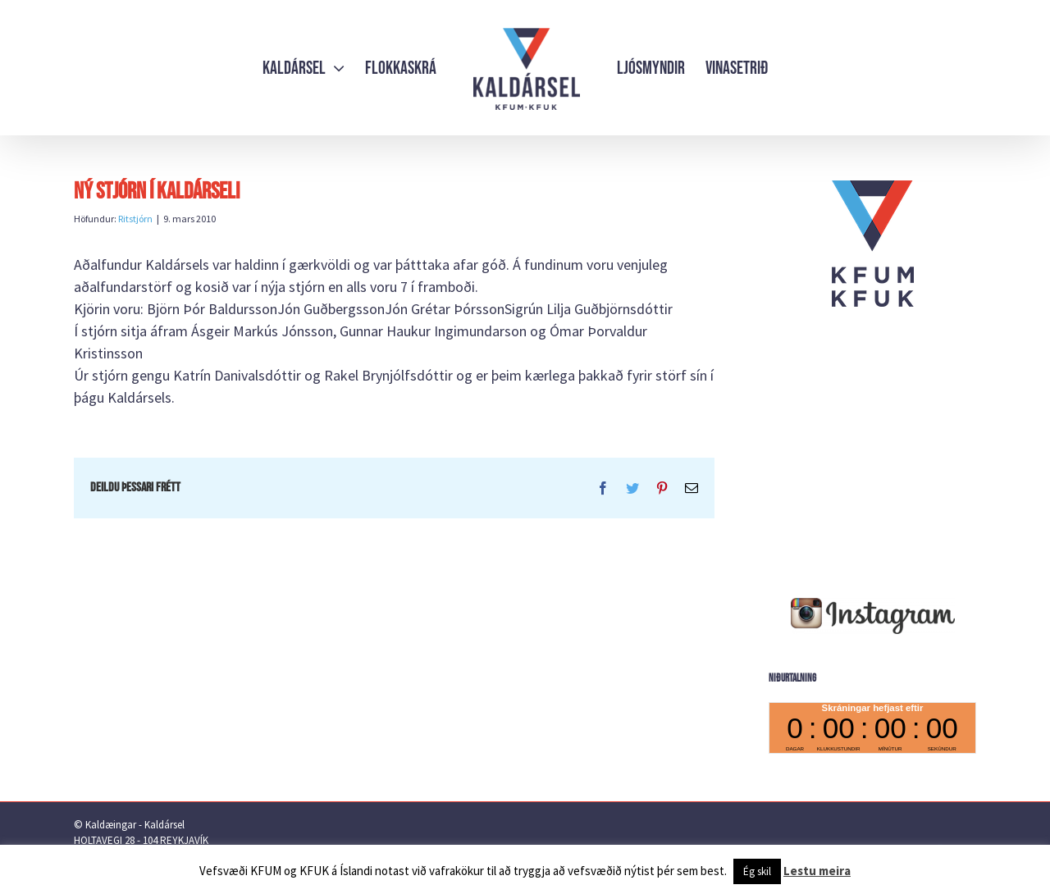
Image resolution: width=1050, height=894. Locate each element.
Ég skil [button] (757, 871)
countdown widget (872, 728)
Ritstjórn (135, 218)
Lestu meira (817, 870)
